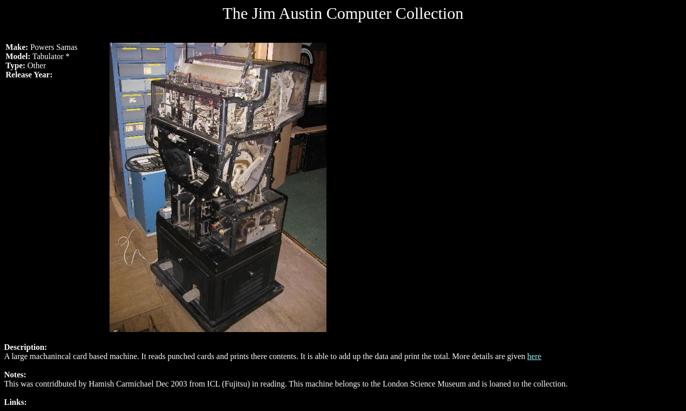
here (534, 356)
